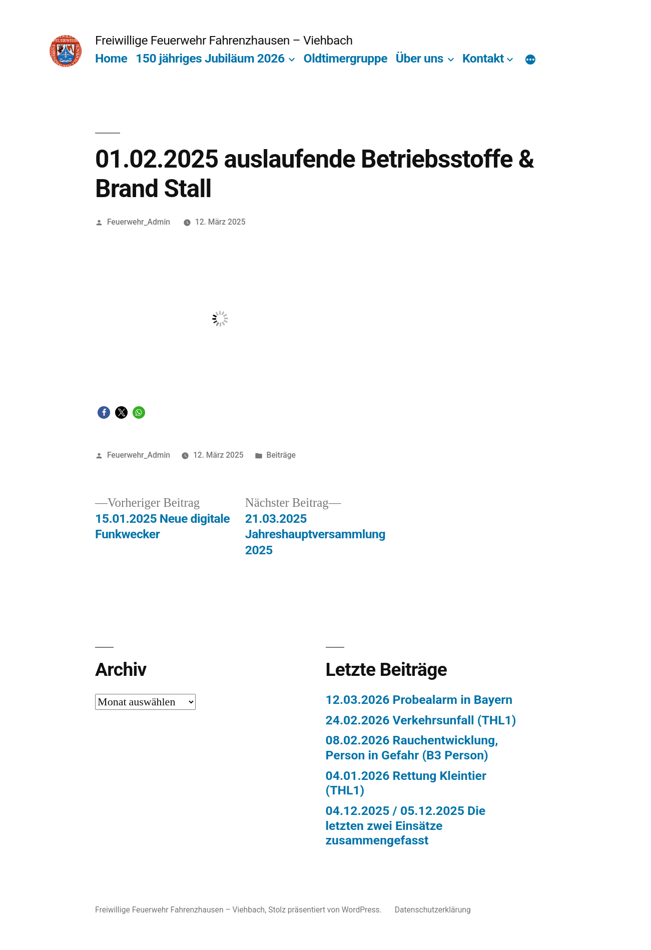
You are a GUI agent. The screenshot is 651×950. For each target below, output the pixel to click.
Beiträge (281, 455)
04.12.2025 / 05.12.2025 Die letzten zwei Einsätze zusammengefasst (406, 825)
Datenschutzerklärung (433, 909)
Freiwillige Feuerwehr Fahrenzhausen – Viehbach (223, 40)
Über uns (419, 58)
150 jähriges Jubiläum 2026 (210, 58)
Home (111, 58)
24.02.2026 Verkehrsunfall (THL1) (421, 720)
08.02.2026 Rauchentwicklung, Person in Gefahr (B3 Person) (412, 747)
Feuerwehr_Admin (138, 222)
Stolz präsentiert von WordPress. (325, 909)
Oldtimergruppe (345, 58)
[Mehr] (530, 61)
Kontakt (483, 58)
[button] (104, 412)
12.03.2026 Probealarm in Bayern (419, 699)
